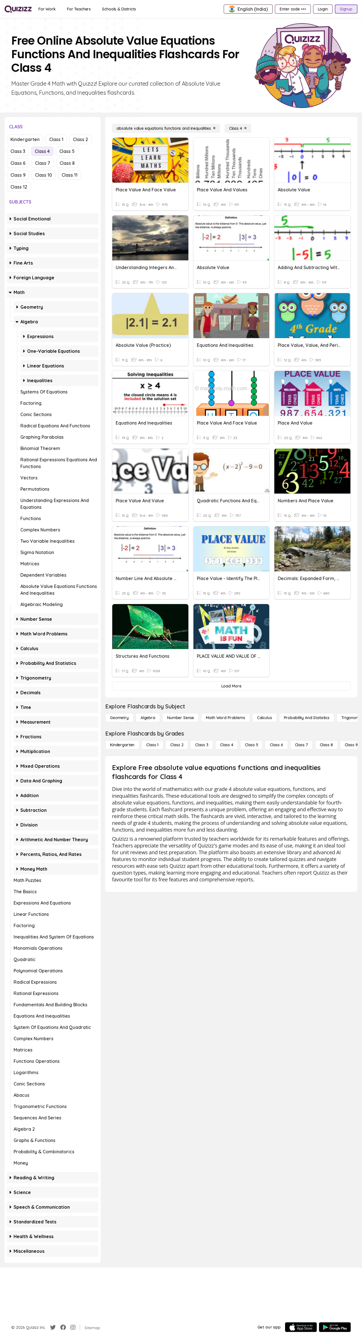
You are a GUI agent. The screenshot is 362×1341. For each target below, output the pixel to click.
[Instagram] (73, 1327)
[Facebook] (63, 1327)
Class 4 (42, 151)
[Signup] (346, 9)
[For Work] (47, 9)
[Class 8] (326, 744)
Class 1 (56, 139)
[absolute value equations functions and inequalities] (166, 128)
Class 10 (43, 175)
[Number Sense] (180, 717)
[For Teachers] (79, 9)
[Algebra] (148, 717)
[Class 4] (238, 128)
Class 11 (69, 175)
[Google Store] (335, 1327)
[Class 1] (152, 744)
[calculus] (264, 717)
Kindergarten (25, 139)
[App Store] (301, 1327)
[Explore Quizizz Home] (18, 9)
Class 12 (18, 187)
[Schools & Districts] (119, 9)
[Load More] (231, 686)
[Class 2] (176, 744)
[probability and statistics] (306, 717)
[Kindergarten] (122, 744)
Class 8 (67, 163)
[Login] (323, 9)
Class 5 (67, 151)
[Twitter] (53, 1327)
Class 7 (42, 163)
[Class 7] (301, 744)
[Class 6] (276, 744)
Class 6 (17, 163)
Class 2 (80, 139)
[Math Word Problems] (225, 717)
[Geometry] (119, 717)
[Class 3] (201, 744)
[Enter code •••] (293, 9)
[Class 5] (251, 744)
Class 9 (17, 175)
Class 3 (17, 151)
